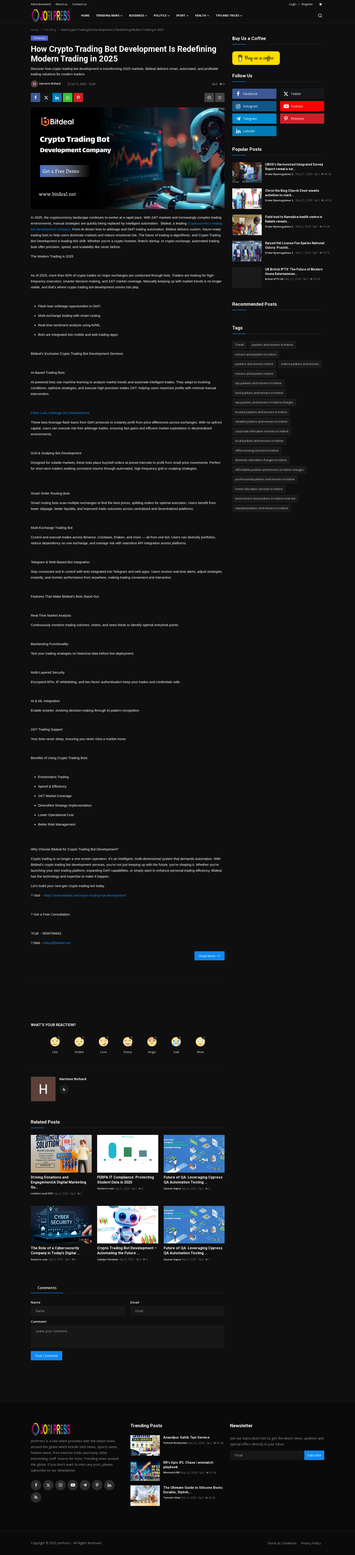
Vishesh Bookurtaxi (175, 1443)
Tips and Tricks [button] (229, 15)
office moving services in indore (257, 450)
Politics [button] (162, 15)
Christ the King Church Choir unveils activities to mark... (292, 193)
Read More (209, 956)
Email (134, 1302)
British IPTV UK (274, 279)
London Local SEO (42, 1193)
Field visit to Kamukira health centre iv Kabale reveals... (293, 219)
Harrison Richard (72, 1079)
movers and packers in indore (255, 354)
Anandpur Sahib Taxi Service (186, 1437)
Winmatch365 (172, 1473)
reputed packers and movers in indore (261, 508)
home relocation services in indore (259, 489)
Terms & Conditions (279, 1543)
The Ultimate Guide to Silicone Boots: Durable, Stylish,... (193, 1490)
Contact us (79, 4)
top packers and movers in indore (258, 383)
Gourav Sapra (172, 1189)
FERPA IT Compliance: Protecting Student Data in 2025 (125, 1179)
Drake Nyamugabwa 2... (280, 174)
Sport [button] (182, 15)
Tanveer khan (172, 1498)
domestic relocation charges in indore (261, 460)
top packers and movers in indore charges (264, 402)
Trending (50, 30)
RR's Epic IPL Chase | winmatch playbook (188, 1464)
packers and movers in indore (272, 345)
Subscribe (314, 1455)
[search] (320, 16)
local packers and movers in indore (259, 441)
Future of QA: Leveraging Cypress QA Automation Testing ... (193, 1179)
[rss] (36, 1497)
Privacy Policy (310, 1543)
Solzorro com (106, 1189)
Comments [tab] (47, 1287)
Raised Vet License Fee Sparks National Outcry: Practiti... (294, 245)
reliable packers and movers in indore (261, 421)
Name (35, 1302)
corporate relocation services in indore (261, 431)
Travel (239, 345)
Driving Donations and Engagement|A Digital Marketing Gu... (58, 1182)
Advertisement (41, 4)
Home (85, 15)
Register (307, 4)
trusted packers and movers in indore (261, 412)
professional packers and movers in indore (265, 479)
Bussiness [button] (138, 15)
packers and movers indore (254, 364)
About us (61, 4)
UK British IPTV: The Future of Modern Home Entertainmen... (294, 271)
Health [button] (202, 15)
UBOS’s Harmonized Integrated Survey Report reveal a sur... (294, 167)
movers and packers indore (254, 374)
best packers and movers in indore (259, 393)
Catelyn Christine (108, 1259)
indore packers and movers (300, 364)
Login (292, 4)
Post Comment (46, 1356)
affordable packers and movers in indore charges (269, 470)
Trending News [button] (109, 15)
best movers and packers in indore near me (265, 498)
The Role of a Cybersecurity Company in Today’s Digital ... (55, 1250)
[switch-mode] (320, 4)
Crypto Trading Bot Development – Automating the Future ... (127, 1250)
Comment (39, 1321)
